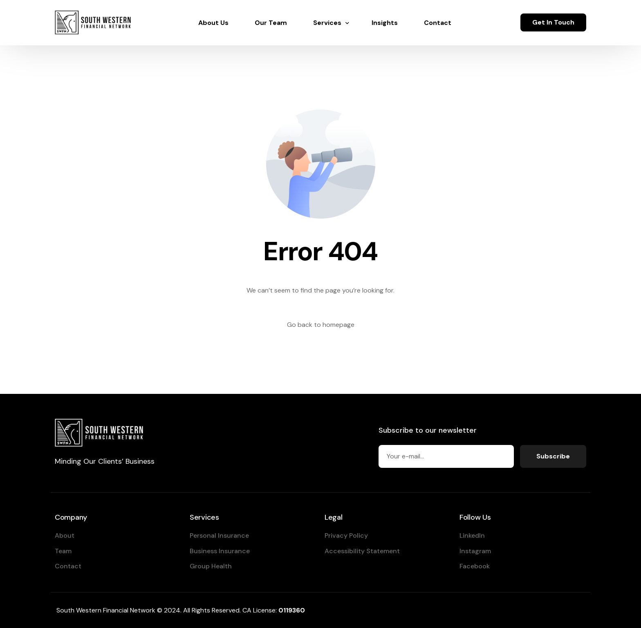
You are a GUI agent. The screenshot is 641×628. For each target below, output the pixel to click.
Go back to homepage (320, 324)
